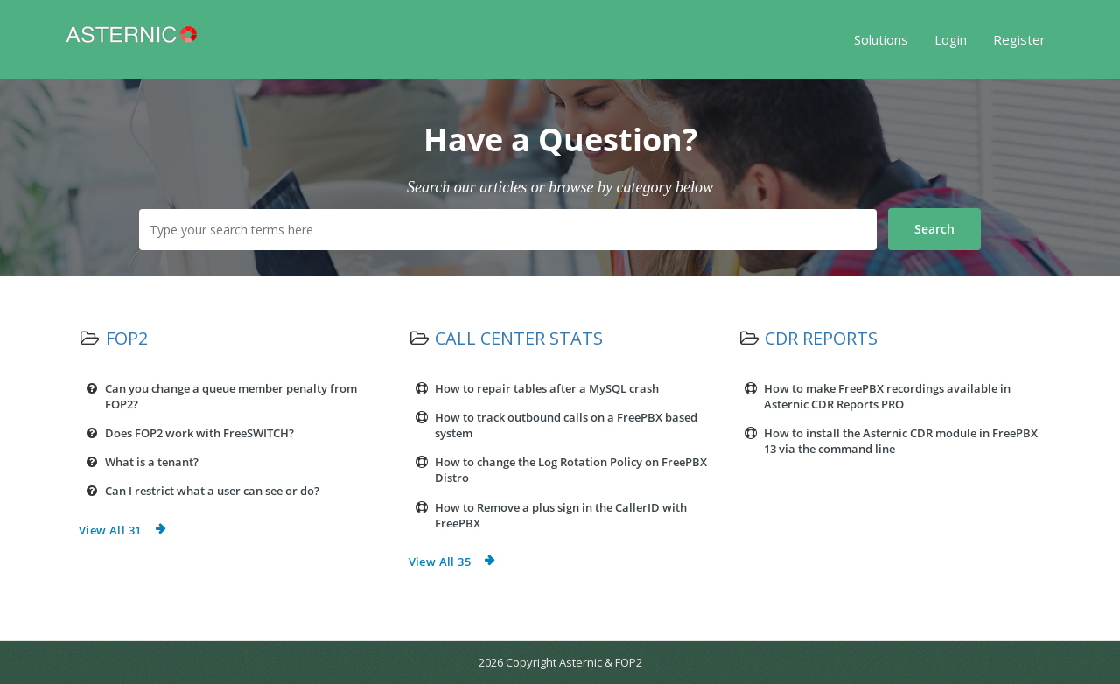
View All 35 (440, 561)
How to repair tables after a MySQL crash (547, 388)
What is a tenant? (152, 462)
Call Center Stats (519, 338)
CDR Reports (821, 338)
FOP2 (127, 338)
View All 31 (110, 530)
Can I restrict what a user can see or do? (212, 491)
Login (950, 39)
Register (1019, 39)
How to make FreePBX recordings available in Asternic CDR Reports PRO (887, 396)
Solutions (881, 39)
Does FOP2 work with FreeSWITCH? (199, 433)
